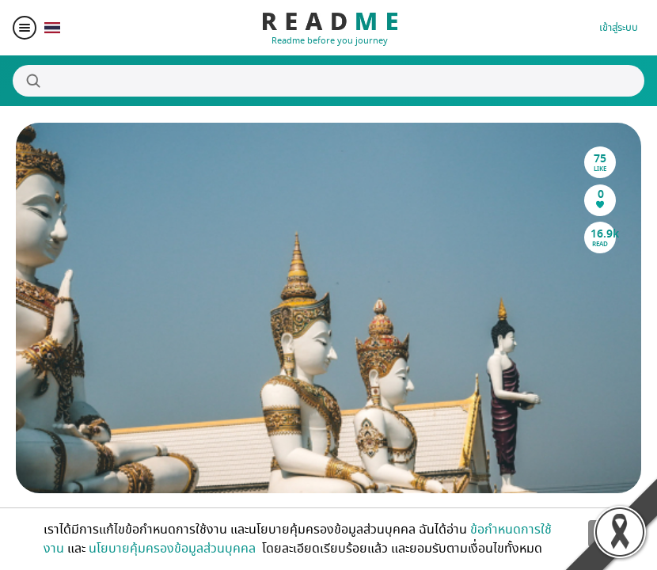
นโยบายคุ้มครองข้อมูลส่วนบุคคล (174, 548)
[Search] (328, 81)
